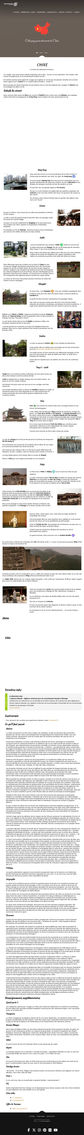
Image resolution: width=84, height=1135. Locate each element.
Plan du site (51, 1116)
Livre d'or (61, 12)
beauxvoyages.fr (46, 1121)
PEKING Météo (42, 628)
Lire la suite (13, 708)
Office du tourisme (18, 1109)
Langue (76, 12)
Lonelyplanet (17, 1100)
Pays (33, 12)
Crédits (32, 1116)
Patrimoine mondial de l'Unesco (47, 349)
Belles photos (52, 12)
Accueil (16, 12)
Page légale (41, 1116)
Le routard (16, 1098)
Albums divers (40, 12)
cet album (52, 720)
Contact (69, 12)
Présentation (25, 12)
